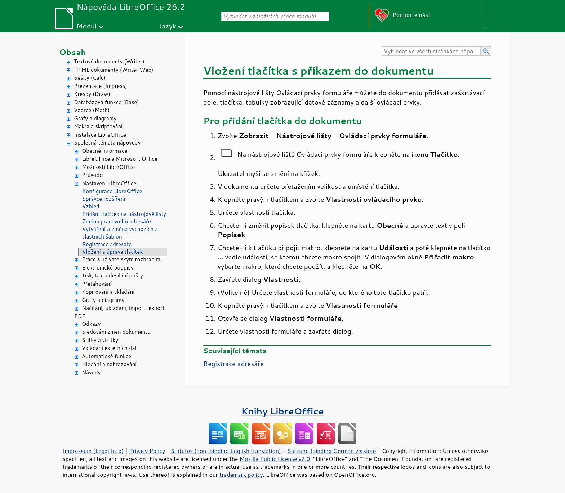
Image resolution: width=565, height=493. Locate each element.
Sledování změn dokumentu (116, 332)
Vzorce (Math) (92, 110)
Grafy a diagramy (95, 118)
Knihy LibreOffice (282, 411)
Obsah (72, 52)
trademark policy (241, 475)
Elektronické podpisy (108, 267)
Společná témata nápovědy (107, 142)
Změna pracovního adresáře (116, 221)
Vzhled (90, 206)
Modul (86, 26)
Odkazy (91, 324)
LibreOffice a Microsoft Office (119, 159)
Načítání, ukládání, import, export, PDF (120, 312)
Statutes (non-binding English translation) (225, 451)
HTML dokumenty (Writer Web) (114, 70)
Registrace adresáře (107, 244)
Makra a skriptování (98, 126)
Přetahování (96, 284)
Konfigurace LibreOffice (112, 191)
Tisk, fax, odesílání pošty (112, 275)
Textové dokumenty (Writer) (109, 61)
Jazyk (167, 26)
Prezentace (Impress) (100, 86)
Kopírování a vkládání (108, 292)
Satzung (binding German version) (332, 451)
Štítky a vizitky (100, 340)
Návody (91, 372)
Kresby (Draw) (92, 94)
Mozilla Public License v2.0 (275, 459)
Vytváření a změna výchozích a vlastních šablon (120, 232)
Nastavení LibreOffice (109, 183)
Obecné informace (104, 151)
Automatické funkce (106, 356)
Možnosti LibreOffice (108, 167)
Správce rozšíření (103, 199)
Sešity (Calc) (90, 77)
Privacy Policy (147, 451)
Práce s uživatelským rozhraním (121, 259)
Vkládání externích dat (109, 348)
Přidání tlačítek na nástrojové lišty (124, 214)
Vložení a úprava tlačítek (112, 252)
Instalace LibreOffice (100, 134)
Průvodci (92, 175)
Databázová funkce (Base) (106, 102)
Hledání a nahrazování (109, 364)
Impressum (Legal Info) (93, 451)
